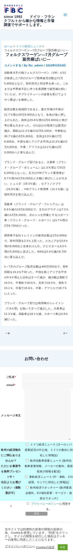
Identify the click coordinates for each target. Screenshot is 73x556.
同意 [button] (62, 547)
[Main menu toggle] (65, 15)
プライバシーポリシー (45, 503)
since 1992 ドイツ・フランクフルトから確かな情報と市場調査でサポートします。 (29, 21)
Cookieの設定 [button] (45, 547)
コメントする (12, 65)
